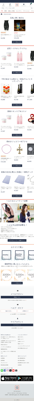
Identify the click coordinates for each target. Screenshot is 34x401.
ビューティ (19, 11)
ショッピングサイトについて (24, 346)
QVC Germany (19, 393)
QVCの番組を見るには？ (23, 348)
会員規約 (20, 365)
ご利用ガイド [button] (25, 311)
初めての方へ (20, 337)
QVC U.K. (13, 393)
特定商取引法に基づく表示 (23, 362)
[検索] (31, 8)
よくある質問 (13, 314)
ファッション (26, 11)
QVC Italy (25, 393)
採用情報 (3, 360)
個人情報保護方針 (21, 358)
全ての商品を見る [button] (17, 42)
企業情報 (3, 358)
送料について (20, 339)
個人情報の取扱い (21, 360)
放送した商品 (11, 11)
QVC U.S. (9, 393)
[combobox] (15, 8)
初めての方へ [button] (9, 311)
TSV (2, 11)
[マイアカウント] (23, 5)
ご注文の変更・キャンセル (16, 328)
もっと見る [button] (16, 399)
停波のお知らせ (4, 344)
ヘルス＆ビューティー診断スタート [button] (17, 240)
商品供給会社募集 (4, 365)
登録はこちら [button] (17, 297)
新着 (5, 11)
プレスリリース (4, 362)
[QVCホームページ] (1, 14)
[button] (3, 5)
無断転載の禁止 (4, 349)
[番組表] (10, 5)
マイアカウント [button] (17, 325)
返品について (20, 343)
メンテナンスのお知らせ (6, 346)
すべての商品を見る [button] (17, 283)
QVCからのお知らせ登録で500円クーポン (16, 300)
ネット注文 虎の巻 (21, 314)
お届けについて (21, 341)
